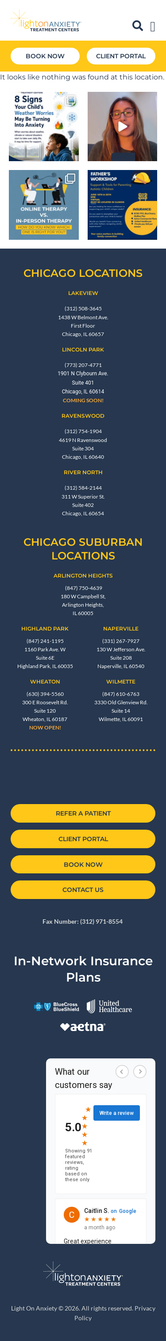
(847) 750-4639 (83, 588)
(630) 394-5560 (45, 694)
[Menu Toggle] (152, 26)
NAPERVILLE (121, 628)
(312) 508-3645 (83, 308)
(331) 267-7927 (120, 641)
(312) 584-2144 (83, 487)
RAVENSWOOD (83, 415)
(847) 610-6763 (120, 694)
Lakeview (83, 293)
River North (83, 472)
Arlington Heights (83, 575)
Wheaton (45, 681)
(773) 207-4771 (83, 365)
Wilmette (120, 681)
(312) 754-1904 (83, 431)
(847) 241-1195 (45, 641)
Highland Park (45, 628)
